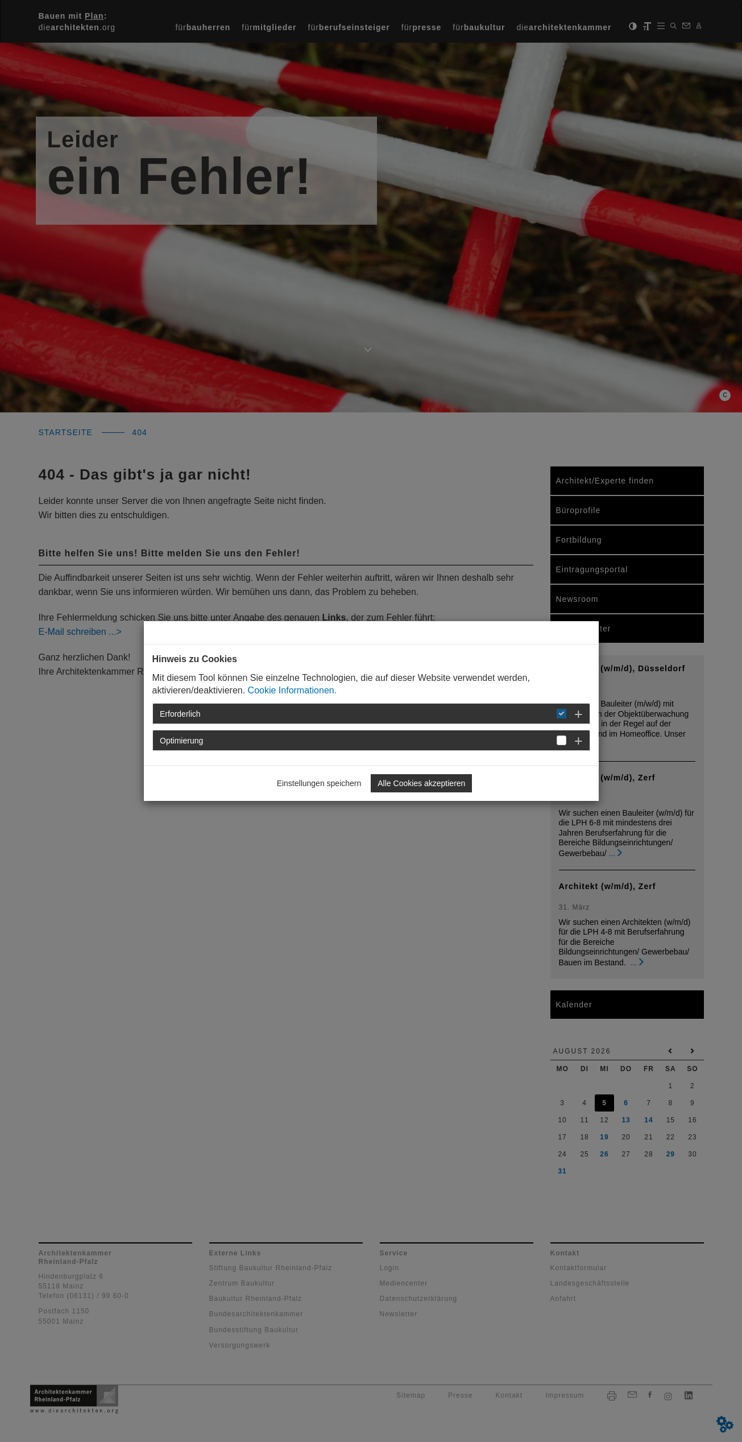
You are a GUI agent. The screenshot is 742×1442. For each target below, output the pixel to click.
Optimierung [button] (181, 740)
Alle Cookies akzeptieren (421, 783)
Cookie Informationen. (292, 690)
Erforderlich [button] (180, 713)
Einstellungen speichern (319, 783)
